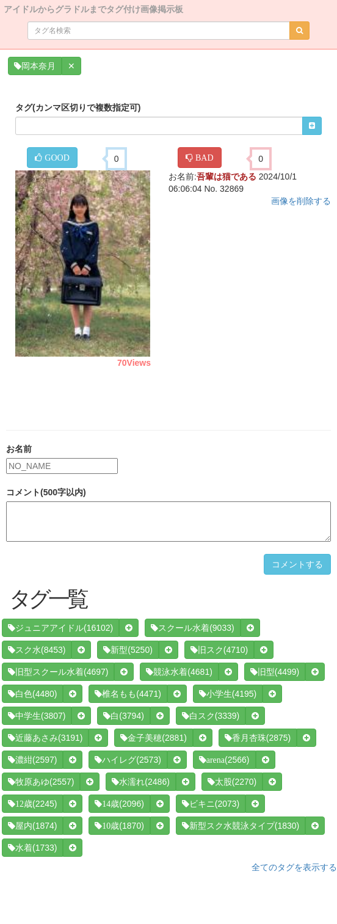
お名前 (19, 449)
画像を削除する (301, 201)
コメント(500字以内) (46, 492)
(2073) (210, 804)
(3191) (45, 738)
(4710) (219, 650)
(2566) (224, 760)
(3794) (123, 716)
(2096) (119, 804)
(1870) (119, 826)
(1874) (32, 826)
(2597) (32, 760)
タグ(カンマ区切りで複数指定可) (77, 107)
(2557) (41, 782)
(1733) (32, 848)
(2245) (32, 804)
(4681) (179, 672)
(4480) (32, 694)
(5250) (127, 650)
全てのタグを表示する (294, 867)
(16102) (60, 628)
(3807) (36, 716)
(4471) (128, 694)
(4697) (58, 672)
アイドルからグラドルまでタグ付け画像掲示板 (93, 8)
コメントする (297, 564)
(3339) (210, 716)
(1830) (240, 826)
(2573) (128, 760)
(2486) (140, 782)
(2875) (258, 738)
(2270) (232, 782)
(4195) (227, 694)
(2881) (153, 738)
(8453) (36, 650)
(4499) (274, 672)
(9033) (192, 628)
